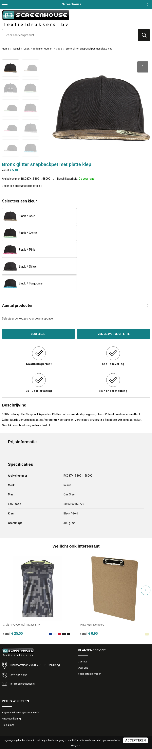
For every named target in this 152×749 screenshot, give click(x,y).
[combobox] (70, 35)
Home (5, 48)
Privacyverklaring (11, 684)
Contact (82, 627)
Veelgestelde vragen (89, 639)
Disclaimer (8, 690)
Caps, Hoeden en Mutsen (38, 48)
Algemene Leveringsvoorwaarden (21, 678)
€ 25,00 (13, 599)
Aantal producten (17, 271)
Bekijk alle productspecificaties (22, 185)
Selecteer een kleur (19, 200)
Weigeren (76, 745)
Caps (59, 48)
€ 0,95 (89, 599)
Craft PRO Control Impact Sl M (21, 590)
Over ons (83, 633)
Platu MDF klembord (92, 590)
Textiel (16, 48)
